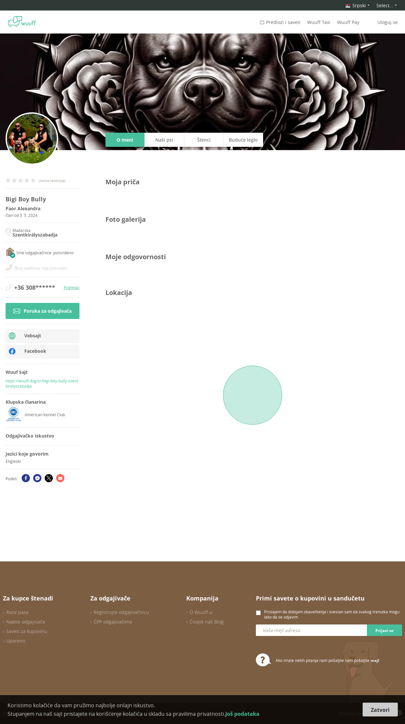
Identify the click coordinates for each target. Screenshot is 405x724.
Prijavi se (384, 630)
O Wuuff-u (201, 612)
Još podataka (242, 713)
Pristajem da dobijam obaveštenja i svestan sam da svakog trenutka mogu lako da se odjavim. (331, 614)
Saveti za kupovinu (26, 631)
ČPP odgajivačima (113, 622)
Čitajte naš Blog (207, 622)
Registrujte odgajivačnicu (121, 612)
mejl (375, 660)
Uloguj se (387, 22)
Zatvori (380, 709)
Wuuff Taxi (318, 22)
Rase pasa (17, 612)
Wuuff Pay (348, 22)
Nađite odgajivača (25, 622)
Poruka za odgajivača (42, 311)
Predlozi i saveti (280, 22)
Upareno (15, 641)
